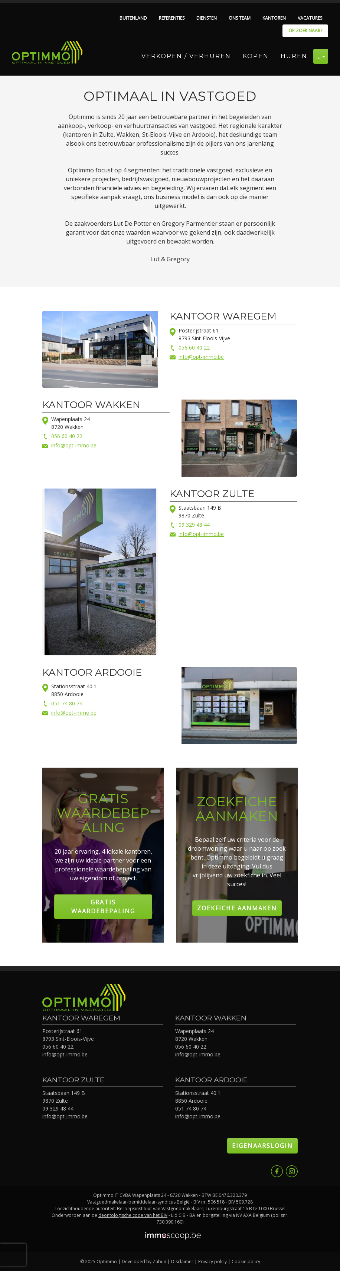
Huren (294, 56)
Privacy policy (212, 1261)
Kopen (256, 56)
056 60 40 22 (194, 347)
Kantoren (274, 18)
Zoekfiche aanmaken (237, 908)
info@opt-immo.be (201, 356)
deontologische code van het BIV (132, 1215)
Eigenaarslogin (262, 1146)
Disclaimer (182, 1261)
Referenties (171, 18)
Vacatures (310, 18)
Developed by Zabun (144, 1261)
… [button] (318, 56)
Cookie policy (246, 1261)
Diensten (206, 18)
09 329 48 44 (194, 524)
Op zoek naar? (305, 30)
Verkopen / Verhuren (186, 56)
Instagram (292, 1171)
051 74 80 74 (66, 703)
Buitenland (133, 18)
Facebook (277, 1171)
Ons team (240, 18)
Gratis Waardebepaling (103, 906)
